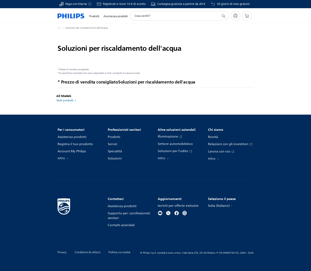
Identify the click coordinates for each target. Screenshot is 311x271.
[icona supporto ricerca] (223, 16)
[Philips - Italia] (61, 27)
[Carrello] (247, 16)
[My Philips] (235, 16)
